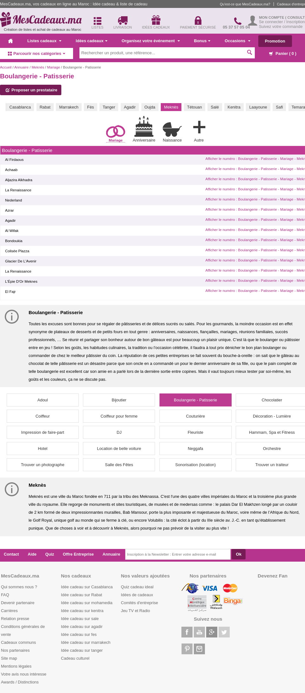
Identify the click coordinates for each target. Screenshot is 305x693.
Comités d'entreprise (139, 602)
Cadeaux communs (18, 642)
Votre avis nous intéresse (23, 674)
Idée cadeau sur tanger (82, 650)
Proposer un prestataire (31, 90)
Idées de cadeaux (137, 594)
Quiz (49, 554)
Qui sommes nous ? (19, 586)
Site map (9, 658)
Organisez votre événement (151, 40)
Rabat (45, 107)
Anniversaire (144, 129)
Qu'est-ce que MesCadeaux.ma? (245, 4)
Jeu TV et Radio (135, 610)
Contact (11, 554)
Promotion (275, 41)
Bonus (202, 40)
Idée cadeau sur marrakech (86, 642)
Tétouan (194, 107)
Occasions (237, 40)
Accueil (5, 67)
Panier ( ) (282, 53)
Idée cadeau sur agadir (82, 626)
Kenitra (234, 107)
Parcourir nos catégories (36, 53)
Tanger (109, 107)
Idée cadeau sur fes (79, 634)
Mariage (53, 67)
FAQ (5, 594)
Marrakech (68, 107)
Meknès (37, 67)
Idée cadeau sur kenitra (82, 610)
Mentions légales (16, 666)
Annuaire (21, 67)
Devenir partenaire (17, 602)
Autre (198, 130)
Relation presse (15, 618)
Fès (90, 107)
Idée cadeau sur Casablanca (87, 586)
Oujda (150, 107)
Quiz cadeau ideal (137, 586)
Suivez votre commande (280, 26)
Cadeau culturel (75, 658)
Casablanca (20, 107)
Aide (32, 554)
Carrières (9, 610)
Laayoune (258, 107)
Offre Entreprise (78, 554)
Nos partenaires (15, 650)
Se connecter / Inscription (282, 21)
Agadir (130, 107)
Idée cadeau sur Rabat (81, 594)
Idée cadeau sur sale (80, 618)
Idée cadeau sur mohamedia (86, 602)
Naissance (172, 132)
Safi (279, 107)
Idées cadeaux (91, 40)
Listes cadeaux (44, 40)
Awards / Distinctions (20, 682)
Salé (215, 107)
